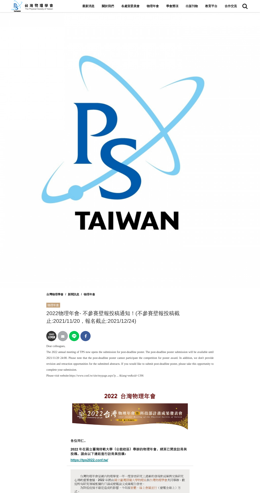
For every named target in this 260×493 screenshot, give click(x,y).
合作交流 (231, 6)
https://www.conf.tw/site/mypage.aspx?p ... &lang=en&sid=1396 (106, 375)
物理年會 (153, 6)
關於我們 (108, 6)
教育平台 (211, 6)
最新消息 (88, 6)
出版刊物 (192, 6)
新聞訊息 (73, 294)
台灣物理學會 (54, 294)
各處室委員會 (130, 6)
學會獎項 (172, 6)
